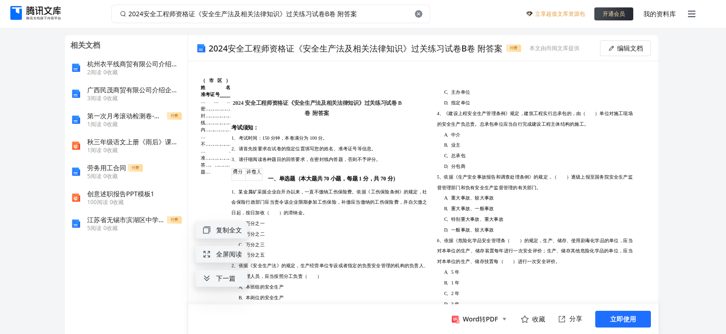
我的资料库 (659, 13)
